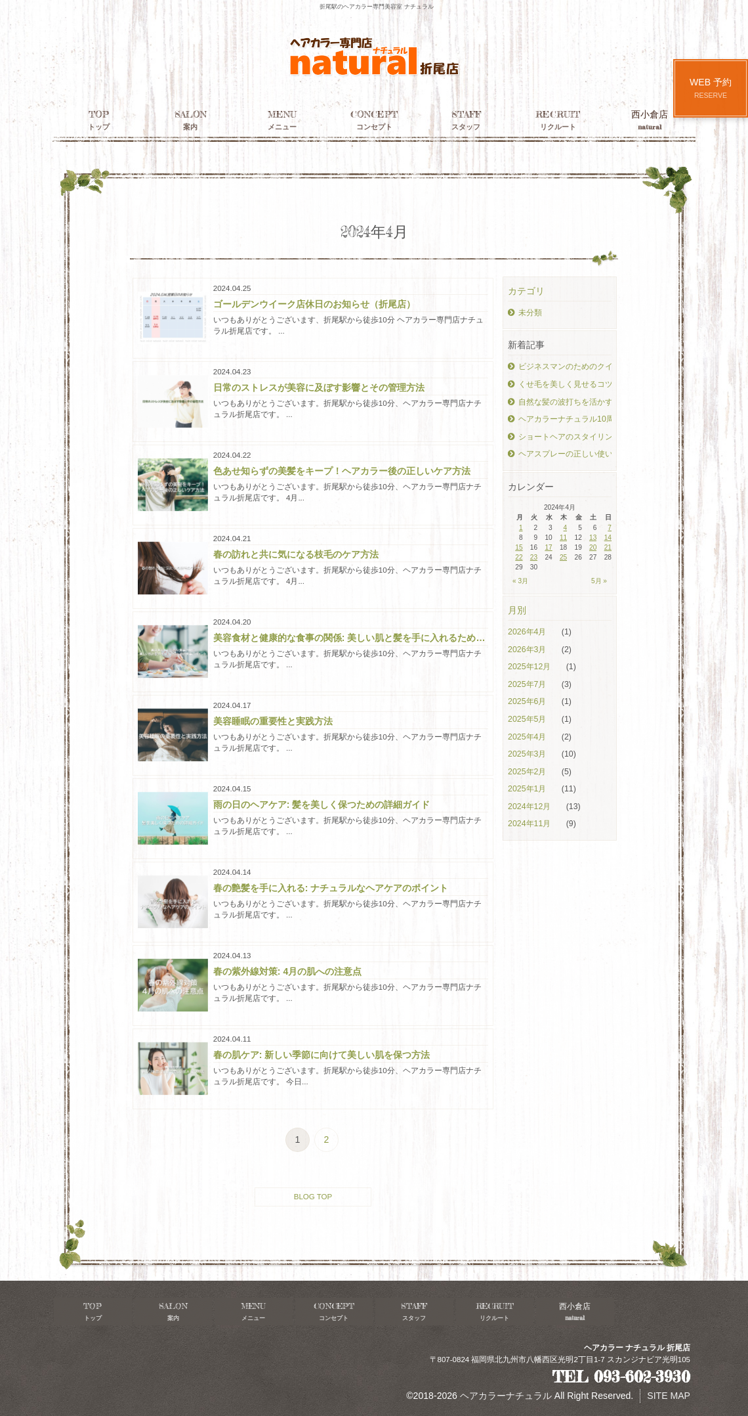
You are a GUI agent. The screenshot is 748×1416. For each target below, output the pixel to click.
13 (592, 537)
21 (608, 547)
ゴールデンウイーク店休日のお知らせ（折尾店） (314, 304)
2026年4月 (528, 631)
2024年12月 (530, 806)
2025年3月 (528, 754)
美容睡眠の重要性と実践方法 (273, 721)
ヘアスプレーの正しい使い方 (560, 453)
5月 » (599, 581)
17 (548, 547)
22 (518, 557)
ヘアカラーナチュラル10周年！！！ (560, 419)
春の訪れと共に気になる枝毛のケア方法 (296, 554)
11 (563, 537)
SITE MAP (668, 1395)
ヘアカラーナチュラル (506, 1395)
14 (608, 537)
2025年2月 (528, 771)
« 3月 (520, 581)
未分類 (525, 312)
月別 (517, 610)
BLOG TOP (313, 1197)
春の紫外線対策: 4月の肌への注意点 (287, 971)
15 (518, 547)
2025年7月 (528, 684)
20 (592, 547)
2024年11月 (530, 823)
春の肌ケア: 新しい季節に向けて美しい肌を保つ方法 (321, 1055)
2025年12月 (530, 666)
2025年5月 (528, 719)
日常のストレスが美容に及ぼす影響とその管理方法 (319, 387)
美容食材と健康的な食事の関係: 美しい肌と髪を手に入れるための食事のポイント (350, 637)
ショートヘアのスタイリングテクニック (560, 436)
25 (563, 557)
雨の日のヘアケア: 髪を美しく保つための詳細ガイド (321, 804)
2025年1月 (528, 788)
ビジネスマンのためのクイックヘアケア (560, 366)
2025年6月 (528, 701)
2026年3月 (528, 649)
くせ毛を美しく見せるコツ (560, 384)
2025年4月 (528, 736)
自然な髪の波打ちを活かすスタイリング (560, 402)
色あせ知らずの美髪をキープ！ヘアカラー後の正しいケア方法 (341, 471)
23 (533, 557)
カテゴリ (526, 291)
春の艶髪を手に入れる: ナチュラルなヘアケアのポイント (331, 888)
